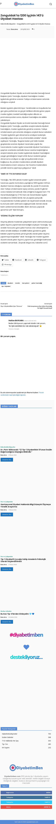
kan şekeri (25, 283)
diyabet (10, 283)
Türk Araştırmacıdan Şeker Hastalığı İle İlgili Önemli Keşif (39, 307)
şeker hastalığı (37, 283)
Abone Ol (47, 807)
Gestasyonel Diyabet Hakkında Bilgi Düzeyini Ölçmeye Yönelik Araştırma (26, 505)
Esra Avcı (14, 29)
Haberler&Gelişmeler (8, 24)
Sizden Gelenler (6, 611)
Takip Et (47, 797)
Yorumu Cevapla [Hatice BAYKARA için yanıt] (14, 329)
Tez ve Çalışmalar (7, 501)
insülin (17, 283)
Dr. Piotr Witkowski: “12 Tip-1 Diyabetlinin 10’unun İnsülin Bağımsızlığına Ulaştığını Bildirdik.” (26, 450)
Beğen (48, 792)
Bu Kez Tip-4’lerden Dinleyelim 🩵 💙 (17, 614)
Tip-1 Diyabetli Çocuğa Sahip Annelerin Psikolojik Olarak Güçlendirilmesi (23, 560)
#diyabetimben (26, 634)
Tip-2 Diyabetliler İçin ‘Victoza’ (11, 306)
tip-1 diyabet (5, 286)
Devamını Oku (6, 460)
